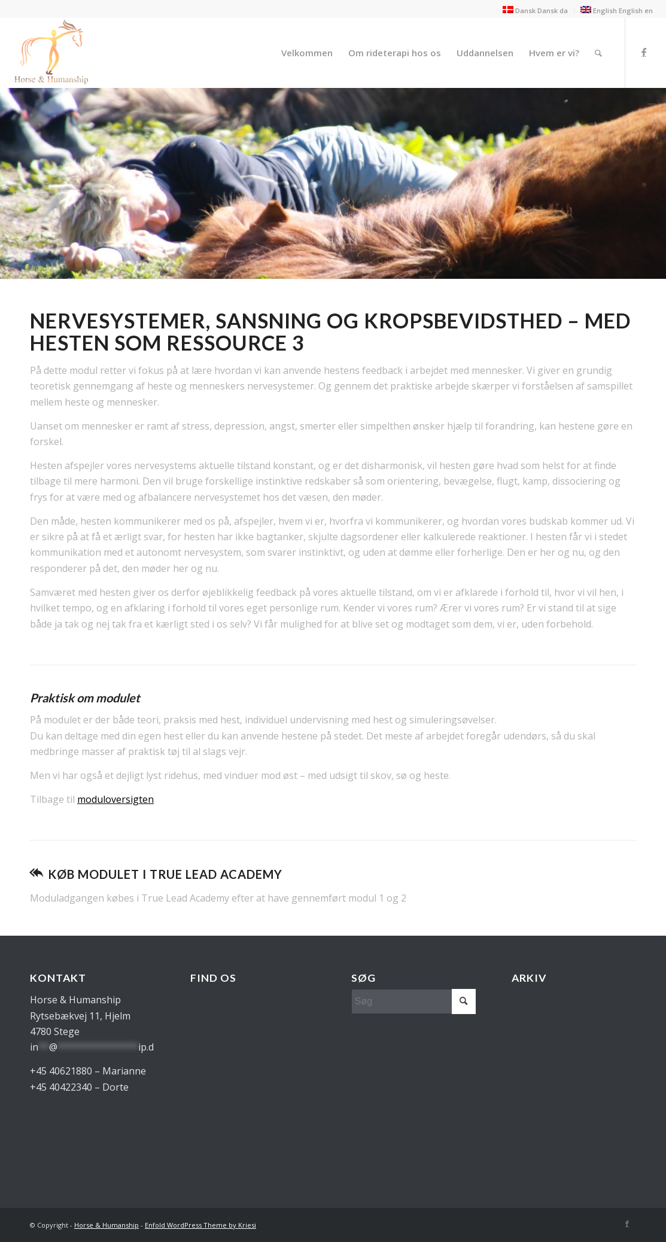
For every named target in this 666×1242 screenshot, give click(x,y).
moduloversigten (115, 799)
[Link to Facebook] (644, 52)
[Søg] (598, 52)
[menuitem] (306, 52)
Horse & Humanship (106, 1224)
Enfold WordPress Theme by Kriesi (200, 1224)
